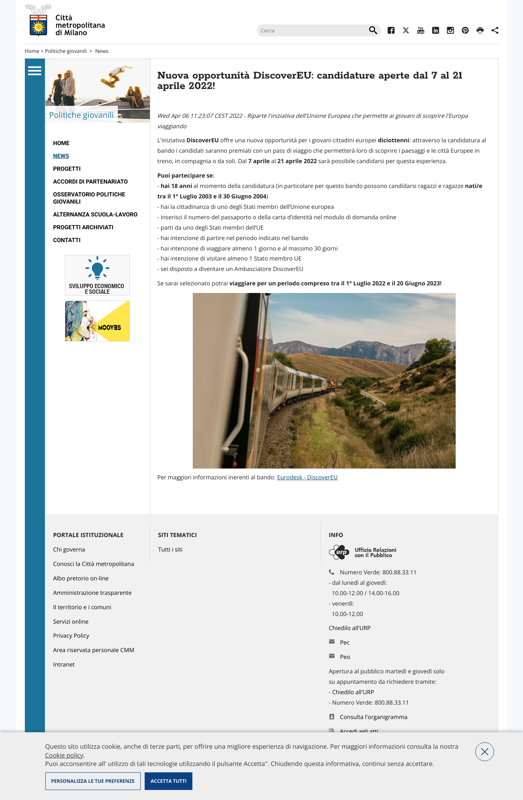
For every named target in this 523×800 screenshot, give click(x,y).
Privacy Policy (71, 636)
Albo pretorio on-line (81, 578)
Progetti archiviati (83, 227)
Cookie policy (64, 755)
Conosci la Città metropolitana (93, 564)
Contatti (67, 240)
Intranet (64, 665)
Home (32, 51)
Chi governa (69, 550)
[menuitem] (97, 143)
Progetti (67, 169)
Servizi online (71, 622)
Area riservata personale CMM (94, 650)
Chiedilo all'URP (350, 628)
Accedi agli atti (359, 731)
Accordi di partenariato (90, 181)
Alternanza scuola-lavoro (95, 214)
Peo (345, 657)
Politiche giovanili (66, 51)
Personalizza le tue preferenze (93, 781)
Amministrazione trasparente (92, 593)
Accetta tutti (168, 781)
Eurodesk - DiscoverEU (307, 477)
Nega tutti (484, 751)
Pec (344, 642)
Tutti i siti (170, 550)
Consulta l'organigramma (374, 717)
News (101, 51)
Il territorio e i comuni (82, 607)
